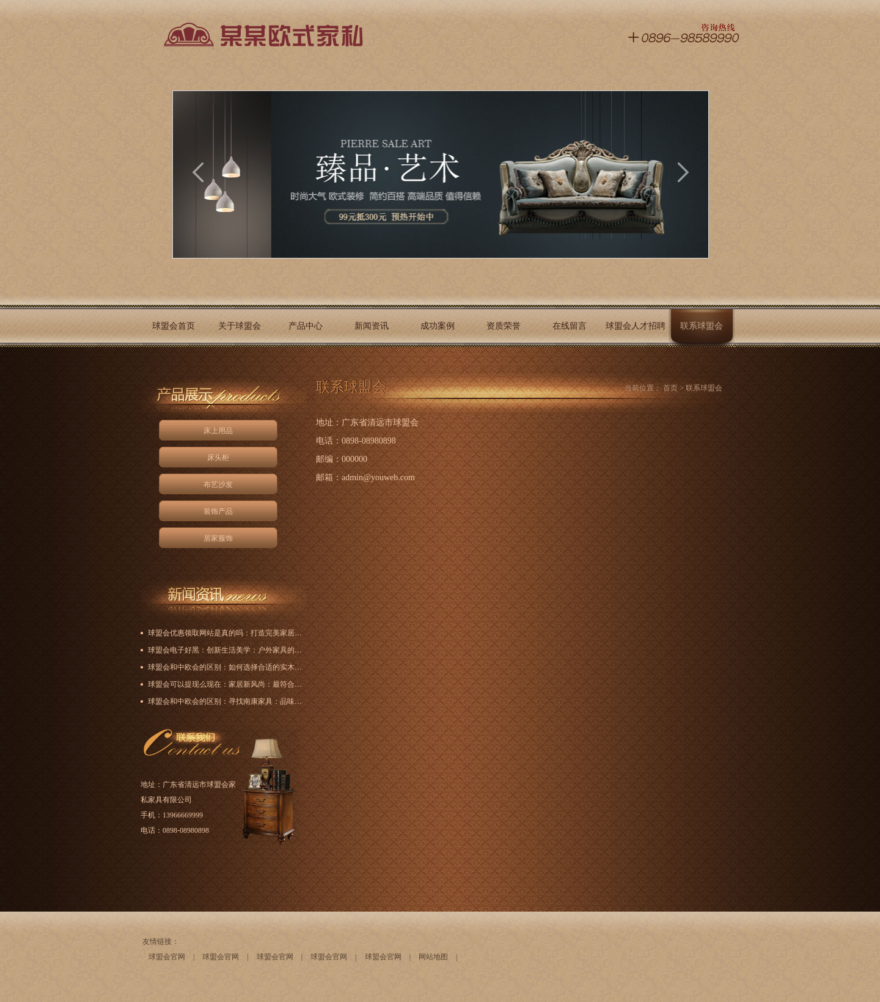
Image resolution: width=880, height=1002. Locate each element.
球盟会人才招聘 (636, 326)
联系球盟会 (701, 326)
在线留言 (569, 326)
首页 (670, 388)
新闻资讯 (371, 326)
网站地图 (433, 957)
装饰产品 (218, 511)
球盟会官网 (166, 957)
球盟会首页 (173, 326)
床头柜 (218, 457)
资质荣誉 (503, 326)
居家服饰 (218, 538)
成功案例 (437, 326)
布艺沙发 (218, 484)
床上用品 (218, 430)
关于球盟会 (239, 326)
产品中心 (305, 326)
